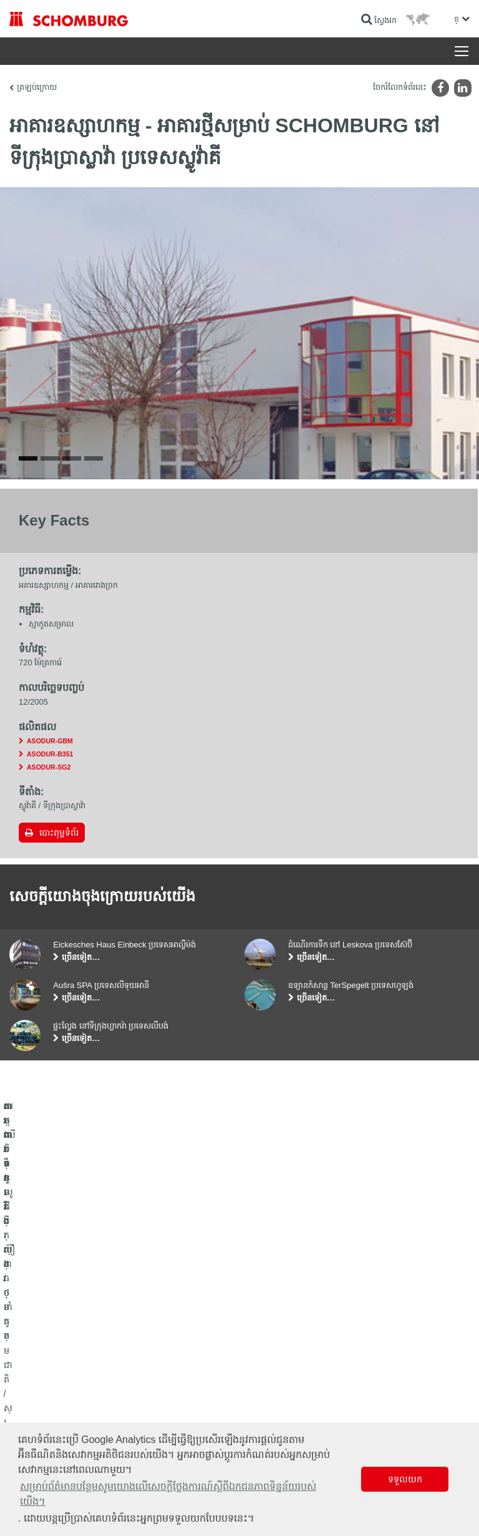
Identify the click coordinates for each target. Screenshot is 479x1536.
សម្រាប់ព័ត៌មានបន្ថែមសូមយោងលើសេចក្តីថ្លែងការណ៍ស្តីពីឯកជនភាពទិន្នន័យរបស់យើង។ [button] (168, 1494)
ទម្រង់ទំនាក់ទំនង (274, 1386)
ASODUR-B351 (50, 836)
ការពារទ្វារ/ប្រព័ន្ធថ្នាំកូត (42, 1386)
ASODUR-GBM (50, 823)
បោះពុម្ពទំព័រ (59, 915)
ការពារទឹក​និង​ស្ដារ (35, 1349)
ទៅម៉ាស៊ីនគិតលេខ (275, 1349)
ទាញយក (262, 1368)
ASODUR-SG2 (48, 849)
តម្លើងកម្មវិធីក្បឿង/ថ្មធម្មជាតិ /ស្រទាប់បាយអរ (74, 1368)
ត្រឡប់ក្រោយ (37, 87)
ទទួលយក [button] (405, 1479)
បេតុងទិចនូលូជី (31, 1405)
